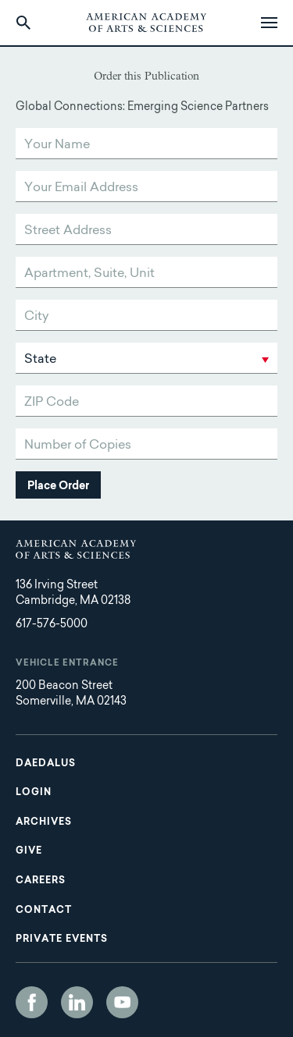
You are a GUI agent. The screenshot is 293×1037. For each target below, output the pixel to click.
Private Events (62, 939)
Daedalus (46, 764)
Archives (44, 822)
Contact (44, 910)
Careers (41, 881)
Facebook (32, 1002)
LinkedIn (77, 1002)
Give (29, 851)
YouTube (122, 1002)
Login (34, 792)
